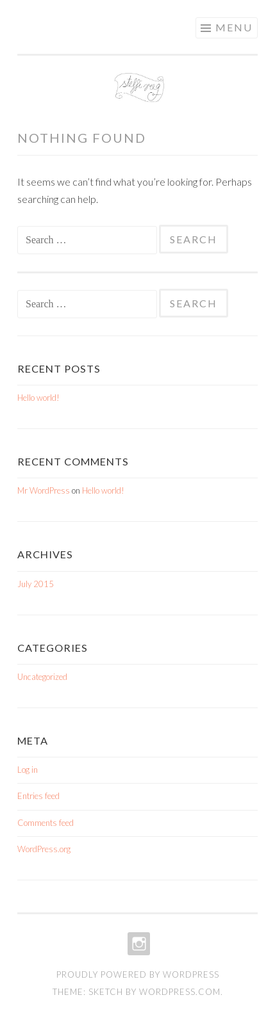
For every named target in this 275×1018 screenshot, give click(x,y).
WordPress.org (44, 849)
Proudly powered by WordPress (137, 974)
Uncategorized (42, 677)
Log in (27, 769)
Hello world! (38, 397)
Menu (234, 27)
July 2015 (35, 584)
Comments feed (45, 823)
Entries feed (38, 796)
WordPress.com (180, 992)
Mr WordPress (43, 490)
